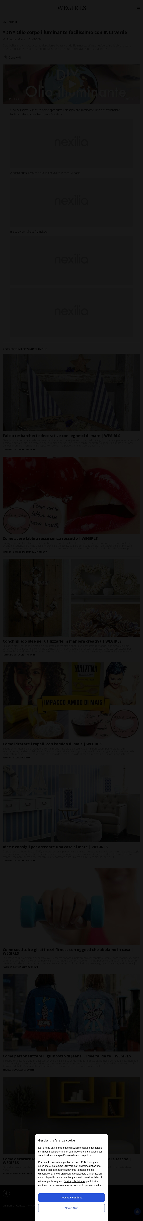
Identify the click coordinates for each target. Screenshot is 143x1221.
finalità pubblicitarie (74, 1181)
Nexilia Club (71, 1208)
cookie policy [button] (83, 1155)
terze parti (92, 1162)
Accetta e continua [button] (71, 1197)
